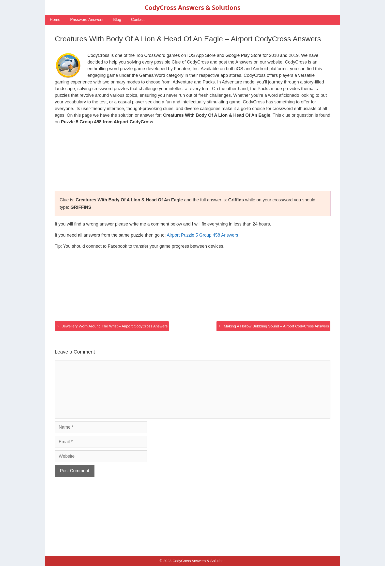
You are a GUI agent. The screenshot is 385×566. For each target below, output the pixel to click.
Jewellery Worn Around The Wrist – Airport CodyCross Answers (115, 326)
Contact (137, 19)
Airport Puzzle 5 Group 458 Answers (202, 235)
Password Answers (86, 19)
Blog (117, 19)
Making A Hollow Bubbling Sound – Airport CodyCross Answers (276, 326)
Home (55, 19)
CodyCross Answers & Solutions (192, 7)
